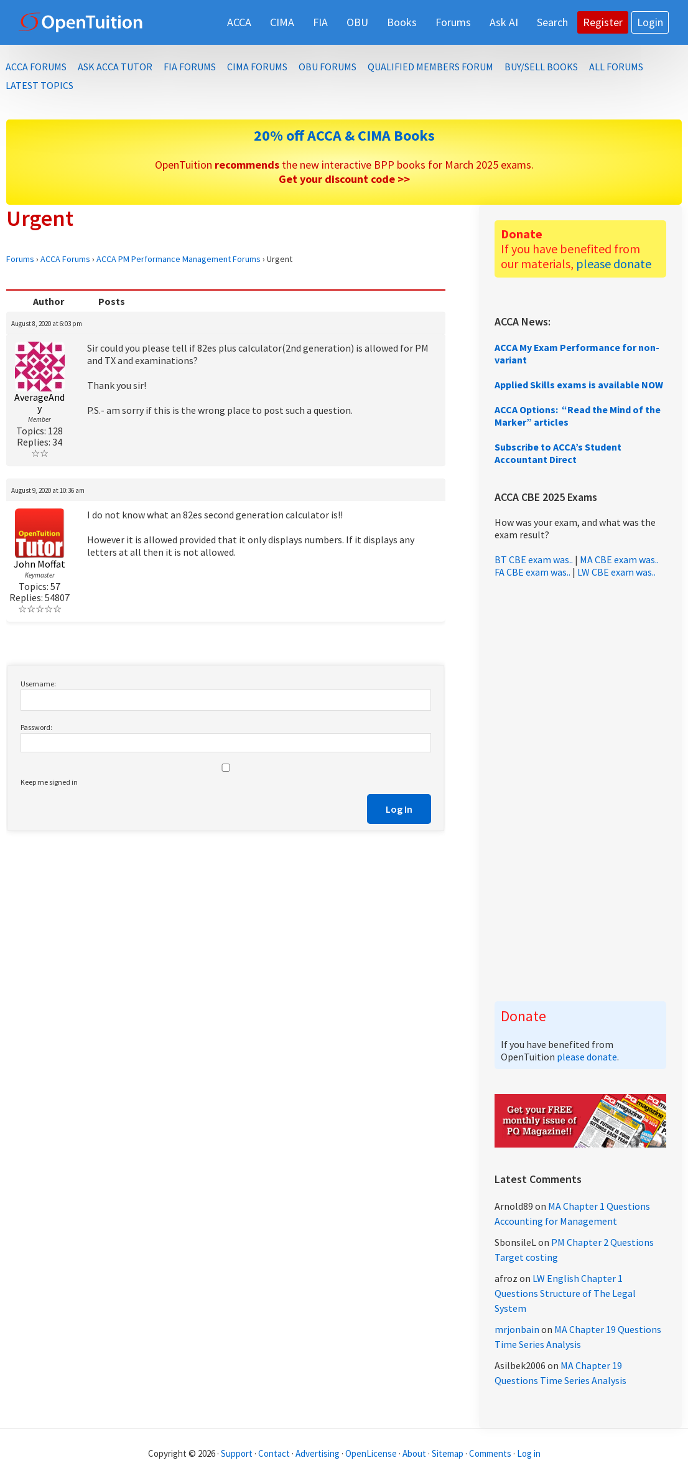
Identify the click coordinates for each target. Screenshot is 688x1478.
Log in (529, 1453)
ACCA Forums (65, 258)
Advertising (317, 1453)
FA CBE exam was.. (532, 572)
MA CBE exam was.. (619, 559)
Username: (38, 683)
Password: (36, 727)
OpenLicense (372, 1453)
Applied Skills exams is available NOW (579, 384)
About (414, 1453)
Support (237, 1453)
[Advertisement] (580, 789)
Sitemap (447, 1453)
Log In (399, 809)
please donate (613, 263)
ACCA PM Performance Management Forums (178, 258)
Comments (491, 1453)
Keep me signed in (49, 782)
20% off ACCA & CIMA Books (344, 135)
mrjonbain (517, 1329)
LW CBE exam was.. (616, 572)
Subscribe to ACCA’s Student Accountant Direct (558, 453)
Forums (20, 258)
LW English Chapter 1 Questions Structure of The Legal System (565, 1293)
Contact (274, 1453)
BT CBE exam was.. (534, 559)
